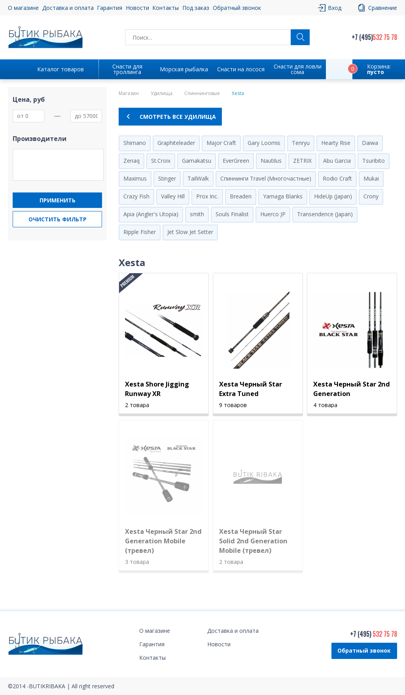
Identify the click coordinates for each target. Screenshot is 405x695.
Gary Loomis (264, 143)
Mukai (371, 178)
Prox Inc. (207, 196)
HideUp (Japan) (333, 196)
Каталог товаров (60, 69)
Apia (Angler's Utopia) (150, 214)
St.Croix (160, 160)
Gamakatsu (196, 160)
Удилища (161, 93)
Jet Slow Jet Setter (190, 232)
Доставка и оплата (68, 7)
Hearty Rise (335, 143)
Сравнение (382, 7)
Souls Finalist (232, 214)
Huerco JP (273, 214)
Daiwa (370, 143)
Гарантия (109, 7)
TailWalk (198, 178)
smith (197, 214)
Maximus (135, 178)
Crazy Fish (136, 196)
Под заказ (195, 7)
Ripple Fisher (139, 232)
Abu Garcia (337, 160)
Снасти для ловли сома (298, 69)
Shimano (134, 143)
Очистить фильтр (57, 219)
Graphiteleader (176, 143)
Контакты (165, 7)
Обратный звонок (237, 7)
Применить (58, 200)
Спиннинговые (202, 93)
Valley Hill (173, 196)
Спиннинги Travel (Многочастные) (265, 178)
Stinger (167, 178)
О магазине (23, 7)
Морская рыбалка (184, 69)
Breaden (241, 196)
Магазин (129, 93)
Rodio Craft (337, 178)
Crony (371, 196)
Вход (334, 7)
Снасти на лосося (241, 69)
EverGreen (236, 160)
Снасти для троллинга (127, 69)
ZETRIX (302, 160)
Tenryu (301, 143)
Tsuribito (373, 160)
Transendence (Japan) (325, 214)
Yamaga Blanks (283, 196)
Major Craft (221, 143)
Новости (137, 7)
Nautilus (271, 160)
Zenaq (131, 160)
